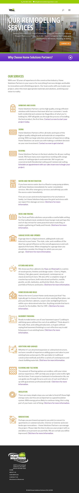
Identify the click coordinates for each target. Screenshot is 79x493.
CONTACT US (65, 43)
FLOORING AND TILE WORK (28, 367)
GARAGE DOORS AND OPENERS (29, 235)
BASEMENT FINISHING (26, 316)
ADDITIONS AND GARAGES (27, 346)
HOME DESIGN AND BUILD (27, 292)
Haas (46, 269)
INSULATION (22, 391)
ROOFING (21, 150)
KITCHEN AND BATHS (25, 265)
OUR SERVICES (13, 474)
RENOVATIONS (23, 416)
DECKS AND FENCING (25, 213)
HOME (11, 470)
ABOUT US (12, 472)
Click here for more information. (38, 252)
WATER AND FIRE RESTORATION (29, 181)
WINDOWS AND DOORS (26, 105)
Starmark (55, 269)
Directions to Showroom (16, 479)
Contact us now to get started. (51, 143)
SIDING (21, 129)
